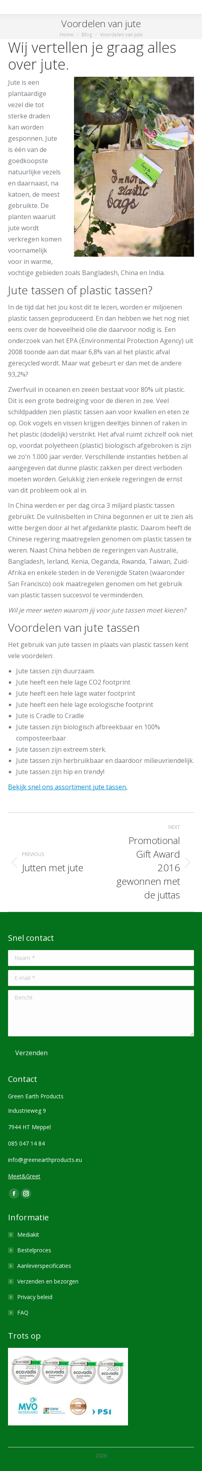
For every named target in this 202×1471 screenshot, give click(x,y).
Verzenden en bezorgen (47, 1281)
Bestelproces (34, 1250)
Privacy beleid (34, 1297)
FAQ (22, 1312)
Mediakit (28, 1234)
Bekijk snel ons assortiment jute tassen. (67, 786)
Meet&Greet (24, 1176)
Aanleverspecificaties (44, 1265)
